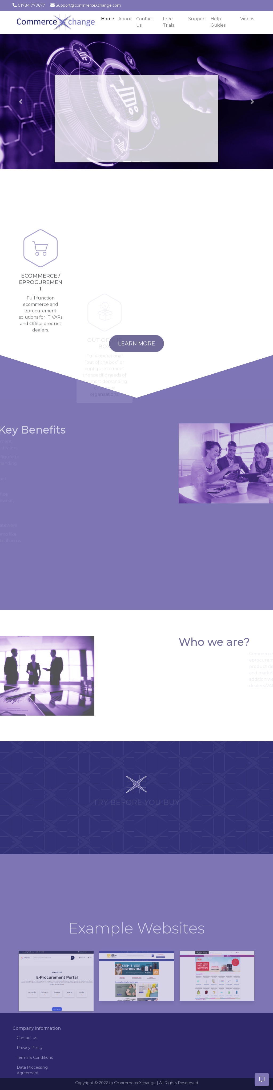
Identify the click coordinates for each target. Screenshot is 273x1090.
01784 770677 (31, 5)
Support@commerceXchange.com (88, 5)
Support (197, 18)
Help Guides (218, 22)
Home (108, 18)
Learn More (136, 354)
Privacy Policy (30, 1047)
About (125, 18)
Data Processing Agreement (32, 1070)
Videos (247, 18)
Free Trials (168, 22)
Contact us (27, 1037)
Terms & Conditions (35, 1057)
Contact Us (144, 22)
